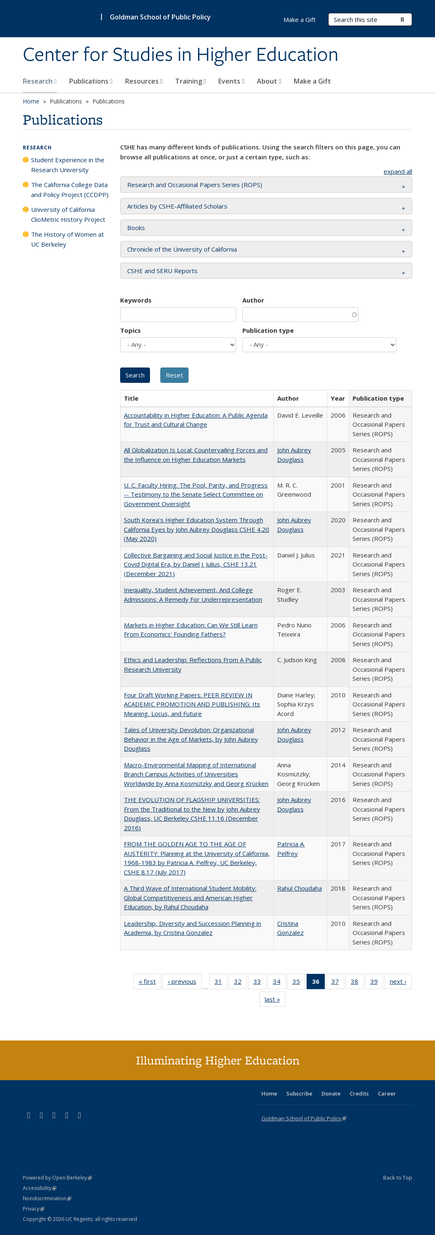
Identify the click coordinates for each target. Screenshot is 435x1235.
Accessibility (39, 1188)
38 (357, 983)
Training (190, 81)
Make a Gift (312, 81)
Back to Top (397, 1177)
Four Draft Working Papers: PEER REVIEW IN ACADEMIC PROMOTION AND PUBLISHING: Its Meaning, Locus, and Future (192, 704)
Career (387, 1093)
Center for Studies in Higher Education (180, 55)
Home (31, 101)
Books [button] (136, 227)
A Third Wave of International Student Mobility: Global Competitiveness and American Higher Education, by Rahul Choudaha (190, 897)
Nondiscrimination (47, 1198)
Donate (331, 1093)
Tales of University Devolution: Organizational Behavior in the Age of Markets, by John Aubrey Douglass (191, 739)
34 (279, 983)
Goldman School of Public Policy (160, 17)
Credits (359, 1093)
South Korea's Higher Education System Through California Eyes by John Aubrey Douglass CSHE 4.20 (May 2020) (196, 529)
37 (337, 983)
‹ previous (185, 983)
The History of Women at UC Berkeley (67, 239)
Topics (130, 330)
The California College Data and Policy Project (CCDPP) (70, 189)
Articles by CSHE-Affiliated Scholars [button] (177, 206)
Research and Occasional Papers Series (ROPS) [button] (194, 184)
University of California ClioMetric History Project (68, 214)
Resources (144, 81)
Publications (91, 81)
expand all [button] (398, 171)
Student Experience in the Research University (67, 165)
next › (401, 983)
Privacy (33, 1208)
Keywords (136, 300)
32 (240, 983)
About (269, 81)
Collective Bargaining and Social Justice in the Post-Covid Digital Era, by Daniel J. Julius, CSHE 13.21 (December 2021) (196, 564)
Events (231, 81)
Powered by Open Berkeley (57, 1177)
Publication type (268, 330)
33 (260, 983)
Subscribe (299, 1093)
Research (40, 81)
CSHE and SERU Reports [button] (162, 271)
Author (253, 300)
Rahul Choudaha (299, 888)
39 (376, 983)
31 (221, 983)
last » (275, 1001)
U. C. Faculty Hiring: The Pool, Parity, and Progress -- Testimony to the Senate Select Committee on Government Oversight (196, 494)
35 (298, 983)
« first (150, 983)
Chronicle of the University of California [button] (182, 249)
